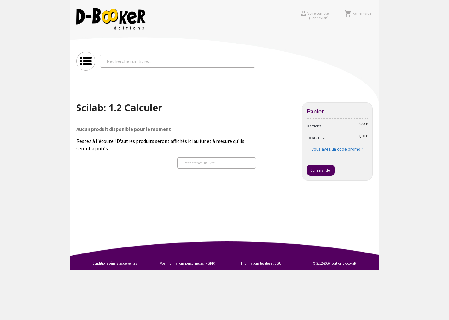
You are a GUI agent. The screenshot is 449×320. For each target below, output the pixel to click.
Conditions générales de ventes (114, 263)
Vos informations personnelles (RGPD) (187, 263)
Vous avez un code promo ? (337, 149)
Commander (320, 170)
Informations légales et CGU (261, 263)
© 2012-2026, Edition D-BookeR (334, 263)
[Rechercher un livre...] (177, 61)
